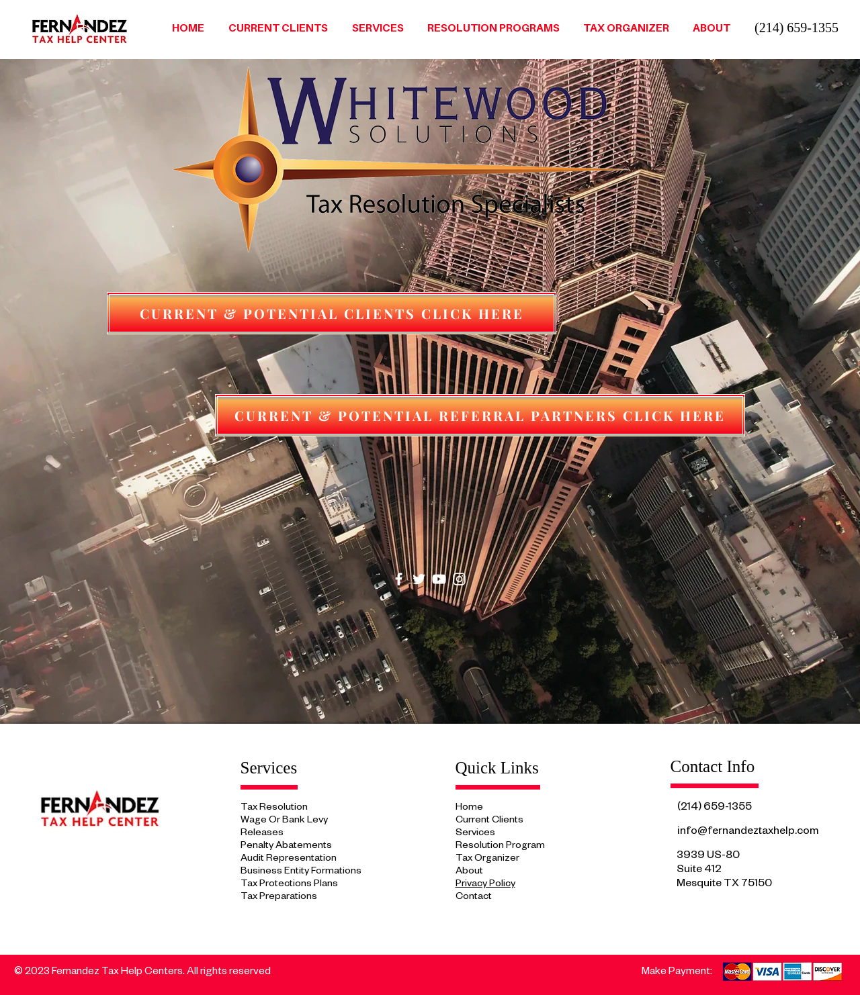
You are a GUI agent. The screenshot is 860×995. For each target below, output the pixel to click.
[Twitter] (419, 579)
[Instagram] (459, 579)
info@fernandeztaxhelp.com (747, 832)
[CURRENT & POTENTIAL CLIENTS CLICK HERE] (331, 313)
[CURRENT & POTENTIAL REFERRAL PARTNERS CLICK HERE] (480, 415)
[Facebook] (398, 579)
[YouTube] (439, 579)
